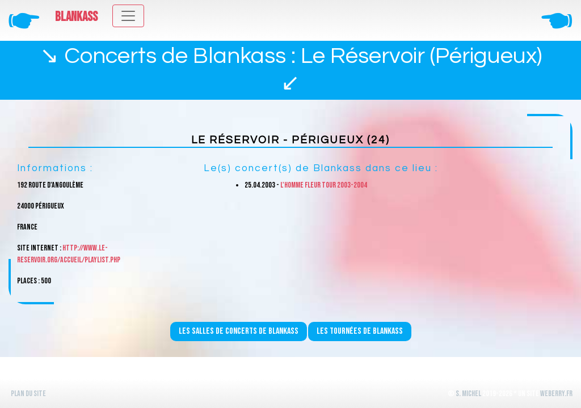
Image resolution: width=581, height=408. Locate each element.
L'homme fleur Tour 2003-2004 (323, 185)
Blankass (76, 17)
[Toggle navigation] (128, 16)
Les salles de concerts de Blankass (238, 331)
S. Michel (468, 393)
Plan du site (28, 393)
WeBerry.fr (556, 393)
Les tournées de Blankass (360, 331)
